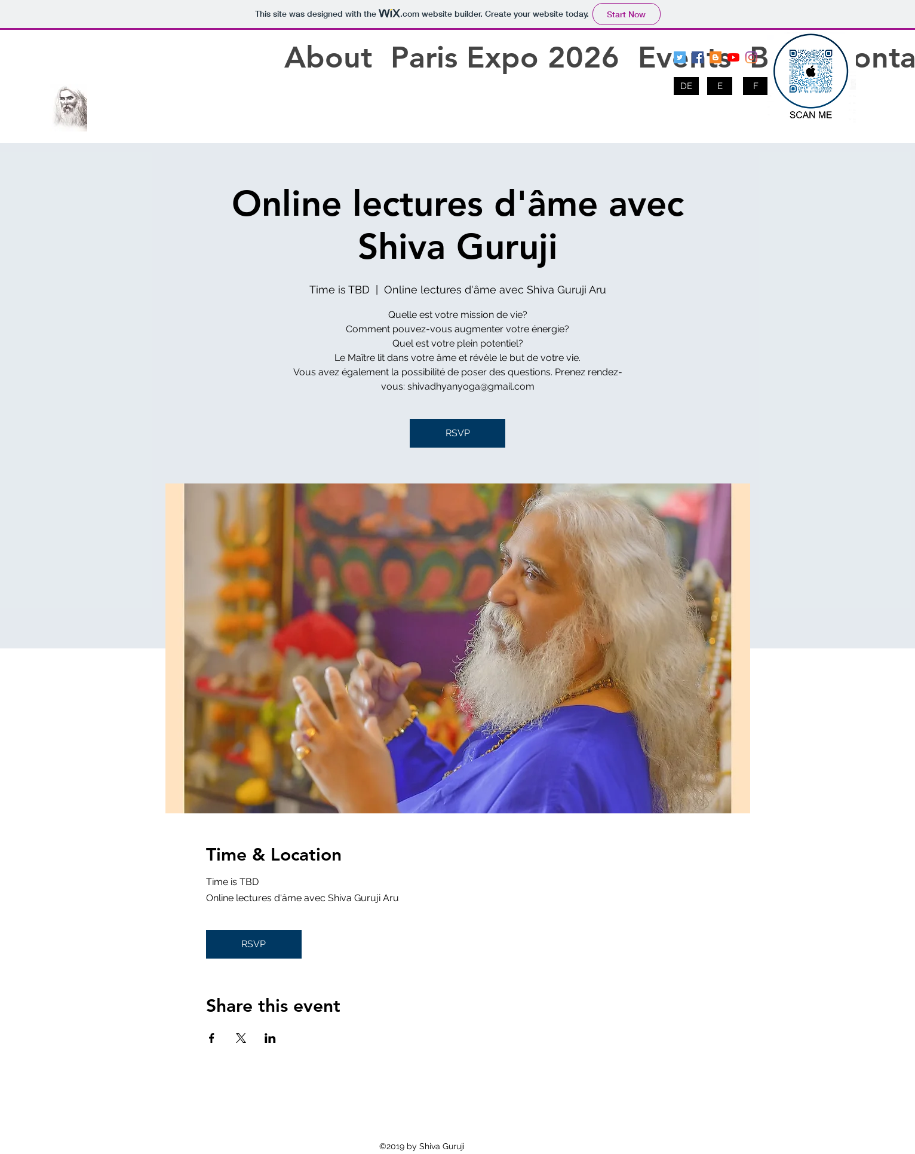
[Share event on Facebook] (211, 1038)
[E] (719, 86)
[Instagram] (751, 57)
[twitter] (680, 57)
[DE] (686, 86)
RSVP (458, 433)
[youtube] (733, 57)
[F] (755, 86)
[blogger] (715, 57)
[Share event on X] (241, 1038)
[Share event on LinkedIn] (270, 1038)
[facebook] (698, 57)
